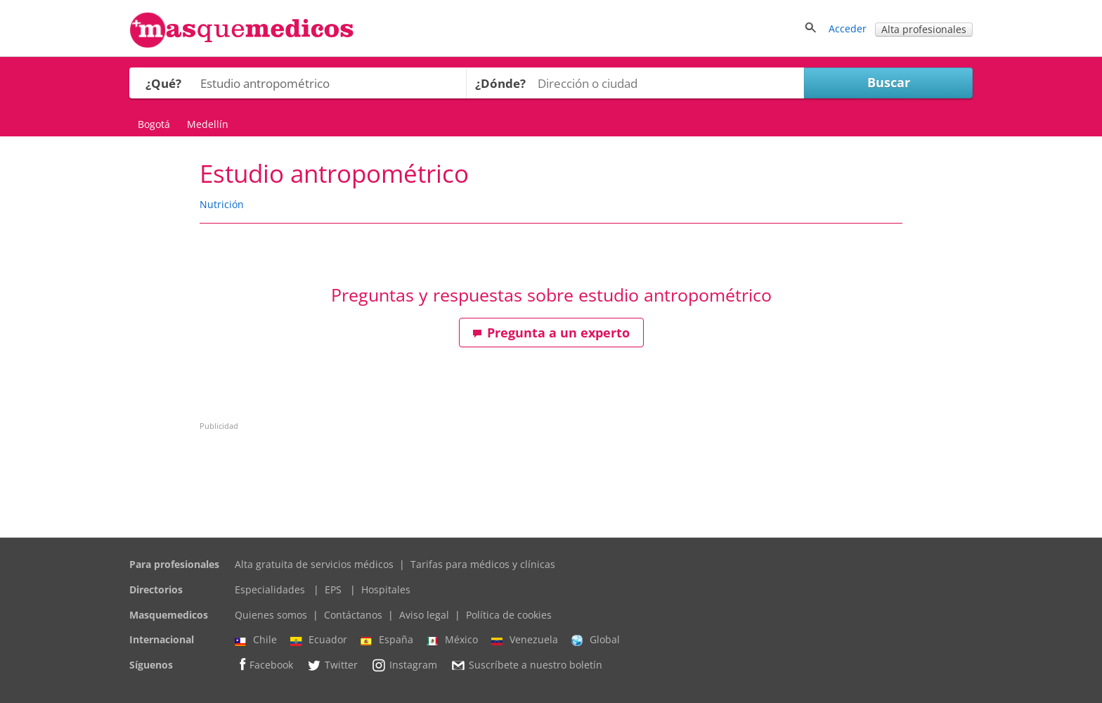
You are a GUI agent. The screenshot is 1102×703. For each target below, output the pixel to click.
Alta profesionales (923, 29)
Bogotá (154, 124)
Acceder (848, 28)
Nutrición (222, 204)
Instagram (404, 665)
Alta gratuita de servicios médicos (314, 564)
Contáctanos (353, 614)
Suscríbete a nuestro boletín (526, 665)
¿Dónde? (500, 83)
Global (595, 640)
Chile (256, 640)
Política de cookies (509, 614)
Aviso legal (424, 614)
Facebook (264, 664)
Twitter (332, 665)
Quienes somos (271, 614)
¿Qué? (163, 83)
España (387, 640)
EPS (333, 589)
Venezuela (524, 640)
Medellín (207, 124)
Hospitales (385, 589)
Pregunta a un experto (551, 332)
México (452, 640)
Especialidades (270, 589)
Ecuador (318, 640)
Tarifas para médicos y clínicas (482, 564)
